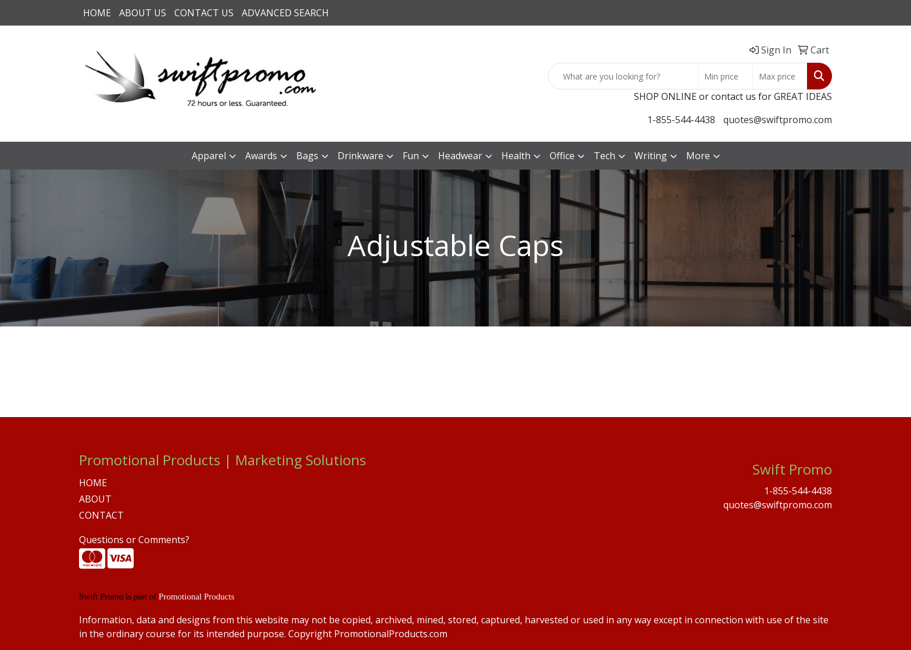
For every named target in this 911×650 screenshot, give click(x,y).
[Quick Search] (623, 76)
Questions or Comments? (134, 539)
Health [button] (515, 155)
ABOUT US (142, 12)
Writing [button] (650, 155)
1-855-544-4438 (681, 119)
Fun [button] (411, 155)
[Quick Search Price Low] (725, 76)
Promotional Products (196, 596)
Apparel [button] (209, 155)
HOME (97, 12)
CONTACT (101, 515)
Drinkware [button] (360, 155)
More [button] (698, 155)
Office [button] (562, 155)
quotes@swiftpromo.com (777, 119)
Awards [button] (261, 155)
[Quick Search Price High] (780, 76)
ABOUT (95, 499)
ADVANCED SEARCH (285, 12)
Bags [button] (307, 155)
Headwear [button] (460, 155)
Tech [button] (604, 155)
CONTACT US (204, 12)
